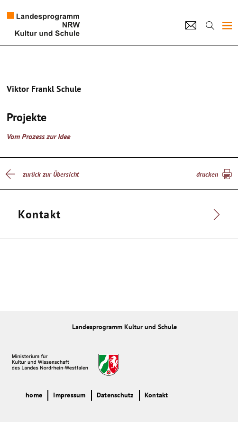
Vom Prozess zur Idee (38, 136)
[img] (227, 25)
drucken (207, 174)
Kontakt (156, 395)
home (34, 395)
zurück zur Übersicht (51, 174)
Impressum (69, 395)
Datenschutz (115, 395)
